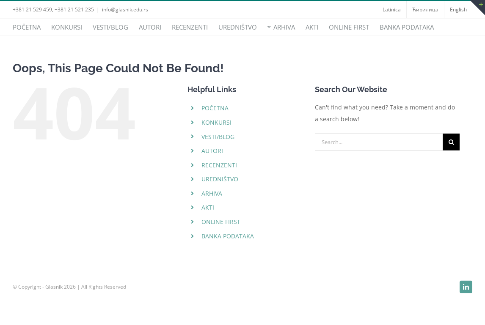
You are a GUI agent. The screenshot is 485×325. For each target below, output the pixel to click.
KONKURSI (216, 122)
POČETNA (215, 108)
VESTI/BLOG (217, 137)
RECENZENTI (219, 165)
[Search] (451, 142)
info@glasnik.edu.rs (125, 9)
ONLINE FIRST (220, 222)
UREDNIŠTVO (219, 179)
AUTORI (212, 151)
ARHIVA (211, 193)
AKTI (207, 207)
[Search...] (379, 142)
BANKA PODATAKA (227, 236)
